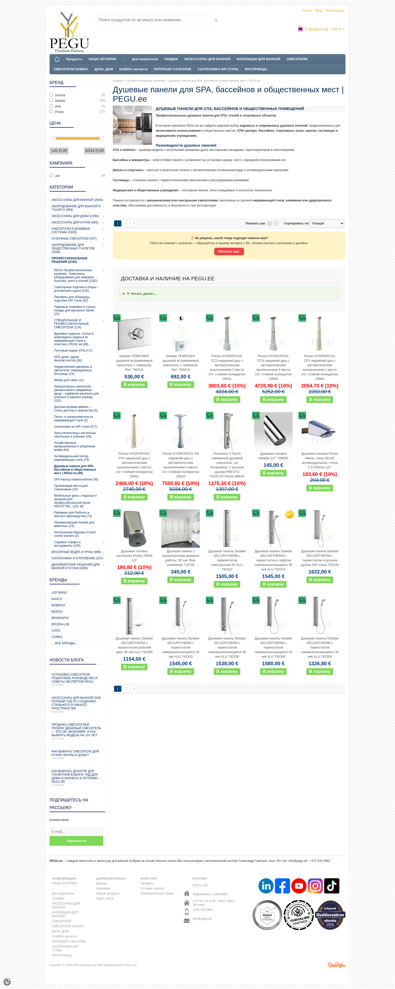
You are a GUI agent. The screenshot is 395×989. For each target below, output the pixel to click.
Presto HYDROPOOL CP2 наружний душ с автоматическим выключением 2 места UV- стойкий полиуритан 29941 (134, 465)
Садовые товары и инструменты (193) (67, 543)
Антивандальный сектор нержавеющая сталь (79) (71, 458)
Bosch (57, 611)
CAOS (56, 630)
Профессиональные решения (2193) (69, 260)
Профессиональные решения (146, 80)
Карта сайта (104, 898)
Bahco (57, 599)
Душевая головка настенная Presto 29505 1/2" (134, 555)
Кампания (103, 888)
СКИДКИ (171, 59)
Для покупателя (145, 59)
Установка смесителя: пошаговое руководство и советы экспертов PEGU (77, 679)
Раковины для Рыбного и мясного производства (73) (73, 514)
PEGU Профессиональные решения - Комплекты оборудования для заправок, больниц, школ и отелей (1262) (76, 275)
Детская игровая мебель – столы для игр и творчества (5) (76, 408)
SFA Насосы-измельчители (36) (76, 479)
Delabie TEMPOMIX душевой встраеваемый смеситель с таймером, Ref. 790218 (134, 363)
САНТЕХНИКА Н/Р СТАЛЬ (217, 69)
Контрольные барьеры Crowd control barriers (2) (75, 534)
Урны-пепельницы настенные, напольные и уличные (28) (75, 434)
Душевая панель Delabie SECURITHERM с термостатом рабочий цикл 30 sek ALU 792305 (134, 645)
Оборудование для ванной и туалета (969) (76, 208)
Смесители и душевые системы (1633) (71, 230)
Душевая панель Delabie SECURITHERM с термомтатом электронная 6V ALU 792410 (227, 560)
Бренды (101, 883)
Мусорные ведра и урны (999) (76, 552)
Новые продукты (108, 893)
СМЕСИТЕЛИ (297, 59)
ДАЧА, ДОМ (103, 69)
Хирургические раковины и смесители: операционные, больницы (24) (73, 370)
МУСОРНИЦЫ (256, 69)
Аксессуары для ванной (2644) (77, 200)
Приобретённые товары (157, 893)
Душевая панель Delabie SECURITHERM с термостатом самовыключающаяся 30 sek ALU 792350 (320, 647)
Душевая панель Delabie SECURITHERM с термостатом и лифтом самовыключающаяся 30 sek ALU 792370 (273, 560)
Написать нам (229, 251)
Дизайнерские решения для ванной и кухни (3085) (76, 566)
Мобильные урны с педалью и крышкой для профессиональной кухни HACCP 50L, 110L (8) (75, 501)
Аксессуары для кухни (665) (75, 222)
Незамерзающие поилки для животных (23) (74, 524)
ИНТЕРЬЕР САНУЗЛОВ (172, 69)
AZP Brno (59, 592)
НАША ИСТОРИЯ (102, 59)
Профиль (147, 883)
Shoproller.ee (336, 965)
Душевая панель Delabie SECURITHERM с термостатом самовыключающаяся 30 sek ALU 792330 (227, 647)
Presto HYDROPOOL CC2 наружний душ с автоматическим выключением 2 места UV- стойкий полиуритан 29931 (227, 367)
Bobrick (58, 605)
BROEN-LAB (60, 624)
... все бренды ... (65, 643)
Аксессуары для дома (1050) (75, 216)
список (269, 223)
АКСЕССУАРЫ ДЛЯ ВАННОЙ (207, 59)
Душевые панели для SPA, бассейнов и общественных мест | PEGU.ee (214, 80)
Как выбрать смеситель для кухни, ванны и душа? (77, 755)
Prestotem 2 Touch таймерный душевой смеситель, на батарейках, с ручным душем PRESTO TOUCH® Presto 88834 (227, 465)
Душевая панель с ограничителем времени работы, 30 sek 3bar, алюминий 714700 (180, 558)
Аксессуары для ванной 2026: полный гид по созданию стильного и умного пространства (77, 704)
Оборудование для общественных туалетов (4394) (73, 248)
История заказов (152, 888)
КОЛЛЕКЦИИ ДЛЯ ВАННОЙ (258, 59)
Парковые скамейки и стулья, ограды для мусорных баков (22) (75, 310)
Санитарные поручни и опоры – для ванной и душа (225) (76, 288)
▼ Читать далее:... (141, 293)
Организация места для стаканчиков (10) (71, 487)
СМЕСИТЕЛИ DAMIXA (70, 69)
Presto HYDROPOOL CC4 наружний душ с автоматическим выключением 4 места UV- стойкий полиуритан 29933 (273, 367)
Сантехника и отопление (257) (77, 558)
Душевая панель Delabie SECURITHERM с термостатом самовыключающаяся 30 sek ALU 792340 (273, 647)
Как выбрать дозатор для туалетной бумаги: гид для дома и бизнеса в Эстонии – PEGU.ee (77, 777)
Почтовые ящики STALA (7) (73, 350)
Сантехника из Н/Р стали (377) (75, 426)
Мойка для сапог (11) (69, 380)
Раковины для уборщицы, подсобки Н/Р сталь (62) (72, 298)
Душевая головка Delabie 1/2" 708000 (273, 456)
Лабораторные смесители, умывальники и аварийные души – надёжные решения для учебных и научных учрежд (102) (76, 393)
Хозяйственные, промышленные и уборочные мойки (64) (74, 446)
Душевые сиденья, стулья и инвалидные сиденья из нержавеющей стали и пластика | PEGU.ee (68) (73, 339)
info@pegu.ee (298, 861)
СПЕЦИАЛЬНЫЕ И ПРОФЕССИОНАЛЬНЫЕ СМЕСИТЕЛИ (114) (71, 323)
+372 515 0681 (203, 910)
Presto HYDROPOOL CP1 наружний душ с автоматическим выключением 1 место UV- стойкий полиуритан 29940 (319, 367)
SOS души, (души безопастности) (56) (68, 358)
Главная (118, 80)
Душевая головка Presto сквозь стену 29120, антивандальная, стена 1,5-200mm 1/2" (319, 460)
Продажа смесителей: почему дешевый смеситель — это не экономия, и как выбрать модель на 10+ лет (77, 731)
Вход (319, 10)
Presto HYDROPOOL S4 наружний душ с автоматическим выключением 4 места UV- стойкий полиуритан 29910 (180, 465)
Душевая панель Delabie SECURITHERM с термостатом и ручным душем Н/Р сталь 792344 (320, 558)
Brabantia (60, 618)
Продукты (74, 59)
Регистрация (335, 10)
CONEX (57, 637)
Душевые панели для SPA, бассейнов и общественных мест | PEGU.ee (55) (75, 469)
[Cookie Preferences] (7, 981)
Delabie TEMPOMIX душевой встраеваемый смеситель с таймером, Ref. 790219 (180, 363)
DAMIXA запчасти (133, 69)
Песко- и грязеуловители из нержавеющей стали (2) (73, 418)
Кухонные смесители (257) (74, 238)
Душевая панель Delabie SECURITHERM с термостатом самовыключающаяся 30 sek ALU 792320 (181, 647)
